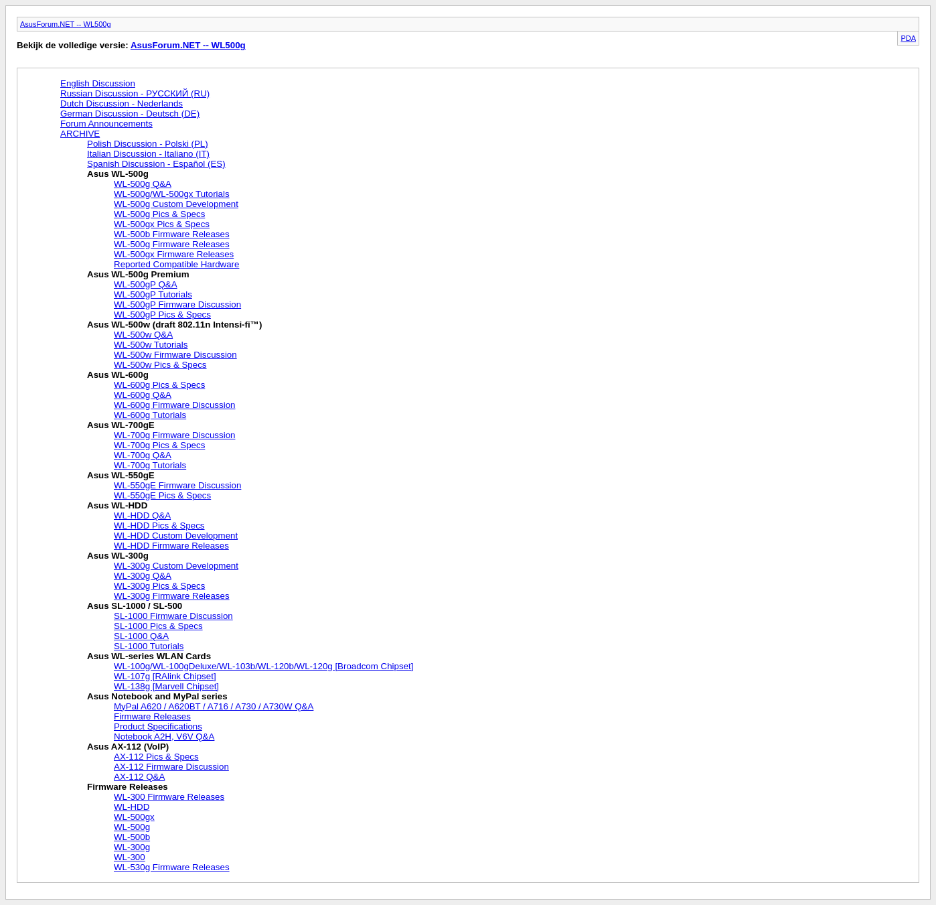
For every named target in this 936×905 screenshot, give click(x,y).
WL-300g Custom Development (176, 566)
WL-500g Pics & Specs (159, 214)
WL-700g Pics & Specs (159, 445)
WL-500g (132, 827)
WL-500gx (134, 817)
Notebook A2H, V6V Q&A (164, 737)
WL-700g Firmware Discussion (174, 435)
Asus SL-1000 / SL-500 (134, 606)
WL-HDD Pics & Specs (159, 525)
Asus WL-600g (118, 375)
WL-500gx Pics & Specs (162, 224)
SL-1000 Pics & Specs (158, 626)
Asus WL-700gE (121, 425)
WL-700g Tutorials (150, 465)
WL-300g (132, 847)
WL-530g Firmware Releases (172, 867)
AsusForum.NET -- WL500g (65, 24)
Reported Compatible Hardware (176, 264)
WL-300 (129, 857)
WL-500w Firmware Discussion (175, 355)
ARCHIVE (80, 134)
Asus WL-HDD (117, 505)
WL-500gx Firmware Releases (174, 254)
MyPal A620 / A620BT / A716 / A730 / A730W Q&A (213, 706)
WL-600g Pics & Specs (159, 385)
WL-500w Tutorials (150, 345)
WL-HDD (131, 807)
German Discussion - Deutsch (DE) (130, 114)
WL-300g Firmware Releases (172, 596)
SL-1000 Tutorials (148, 646)
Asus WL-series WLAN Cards (149, 656)
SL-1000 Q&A (141, 636)
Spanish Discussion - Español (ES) (156, 164)
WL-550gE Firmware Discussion (177, 485)
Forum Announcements (106, 124)
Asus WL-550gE (121, 475)
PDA (908, 38)
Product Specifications (158, 726)
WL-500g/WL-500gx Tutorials (172, 194)
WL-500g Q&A (142, 184)
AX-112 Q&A (139, 777)
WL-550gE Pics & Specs (162, 495)
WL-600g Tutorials (150, 415)
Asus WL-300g (118, 556)
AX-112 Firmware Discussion (171, 767)
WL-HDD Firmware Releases (171, 546)
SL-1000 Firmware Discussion (173, 616)
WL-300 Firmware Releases (169, 797)
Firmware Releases (152, 716)
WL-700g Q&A (142, 455)
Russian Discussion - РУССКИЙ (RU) (135, 93)
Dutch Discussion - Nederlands (121, 103)
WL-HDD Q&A (142, 515)
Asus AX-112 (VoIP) (128, 747)
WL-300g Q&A (142, 576)
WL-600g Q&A (142, 395)
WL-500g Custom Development (176, 204)
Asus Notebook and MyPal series (157, 696)
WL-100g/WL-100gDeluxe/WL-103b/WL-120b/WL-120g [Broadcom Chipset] (263, 666)
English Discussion (97, 83)
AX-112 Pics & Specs (156, 757)
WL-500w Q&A (143, 335)
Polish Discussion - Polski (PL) (147, 144)
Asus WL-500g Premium (138, 274)
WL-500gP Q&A (145, 284)
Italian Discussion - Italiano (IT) (148, 154)
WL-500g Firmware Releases (172, 244)
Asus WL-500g (118, 174)
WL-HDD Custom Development (176, 536)
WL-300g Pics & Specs (159, 586)
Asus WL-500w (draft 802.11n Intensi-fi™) (174, 325)
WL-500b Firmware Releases (172, 234)
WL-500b (132, 837)
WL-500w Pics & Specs (160, 365)
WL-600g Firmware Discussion (174, 405)
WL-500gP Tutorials (153, 294)
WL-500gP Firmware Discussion (177, 304)
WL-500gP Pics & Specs (162, 314)
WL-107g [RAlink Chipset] (165, 676)
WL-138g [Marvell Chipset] (166, 686)
